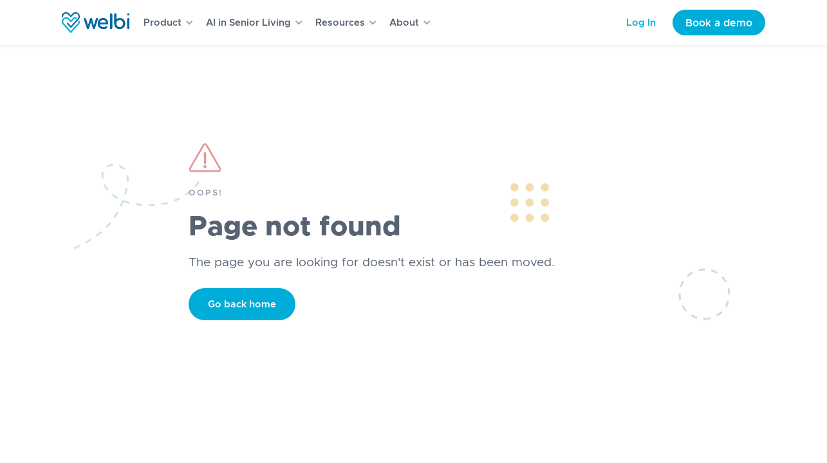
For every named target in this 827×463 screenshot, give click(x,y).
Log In (641, 23)
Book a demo (718, 23)
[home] (95, 22)
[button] (164, 22)
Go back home (242, 304)
